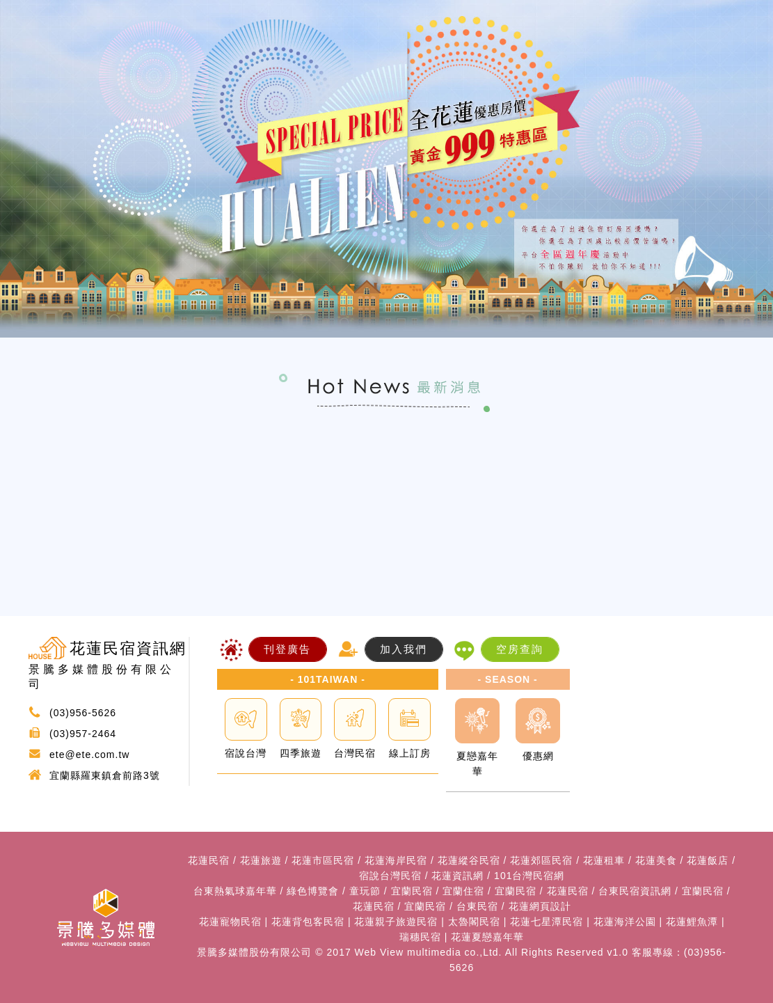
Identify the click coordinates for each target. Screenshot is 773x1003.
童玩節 (365, 891)
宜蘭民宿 (412, 891)
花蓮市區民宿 (323, 860)
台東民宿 (477, 906)
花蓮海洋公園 (624, 921)
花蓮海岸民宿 (396, 860)
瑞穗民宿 (420, 936)
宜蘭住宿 (463, 891)
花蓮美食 (656, 860)
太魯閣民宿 (474, 921)
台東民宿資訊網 (634, 891)
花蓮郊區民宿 (541, 860)
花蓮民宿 (209, 860)
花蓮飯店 (707, 860)
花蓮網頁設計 (540, 906)
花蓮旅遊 (261, 860)
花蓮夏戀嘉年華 (487, 936)
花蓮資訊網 (457, 875)
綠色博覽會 (313, 891)
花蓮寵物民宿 (230, 921)
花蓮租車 (604, 860)
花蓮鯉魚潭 (692, 921)
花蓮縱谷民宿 (469, 860)
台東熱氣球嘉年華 (235, 891)
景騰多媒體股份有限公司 (254, 952)
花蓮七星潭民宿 (546, 921)
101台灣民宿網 (529, 875)
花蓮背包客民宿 (307, 921)
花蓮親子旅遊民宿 (396, 921)
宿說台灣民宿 (390, 875)
